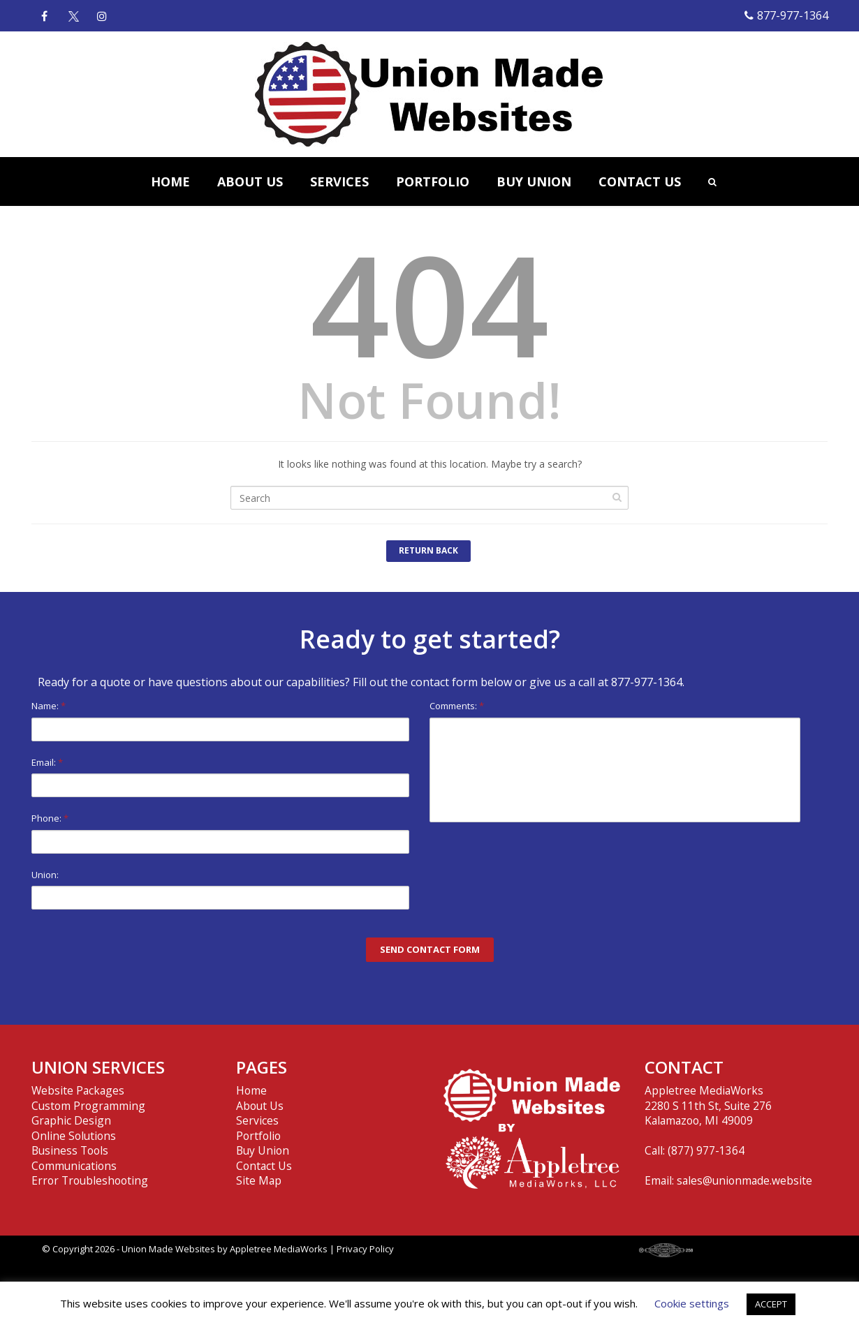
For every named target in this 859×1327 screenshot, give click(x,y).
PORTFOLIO (432, 181)
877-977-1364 (786, 15)
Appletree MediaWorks (279, 1249)
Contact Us (264, 1165)
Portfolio (258, 1135)
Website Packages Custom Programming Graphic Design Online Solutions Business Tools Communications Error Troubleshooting (89, 1135)
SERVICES (339, 181)
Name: (220, 720)
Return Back (428, 550)
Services (257, 1120)
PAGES (261, 1066)
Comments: (615, 760)
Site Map (258, 1180)
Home (251, 1090)
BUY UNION (534, 181)
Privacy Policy (365, 1249)
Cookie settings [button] (691, 1303)
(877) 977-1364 (706, 1150)
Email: (220, 776)
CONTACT (684, 1066)
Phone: (220, 832)
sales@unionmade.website (744, 1180)
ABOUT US (250, 181)
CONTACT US (640, 181)
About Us (260, 1105)
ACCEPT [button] (771, 1304)
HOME (170, 181)
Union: (220, 889)
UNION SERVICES (98, 1066)
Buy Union (262, 1150)
